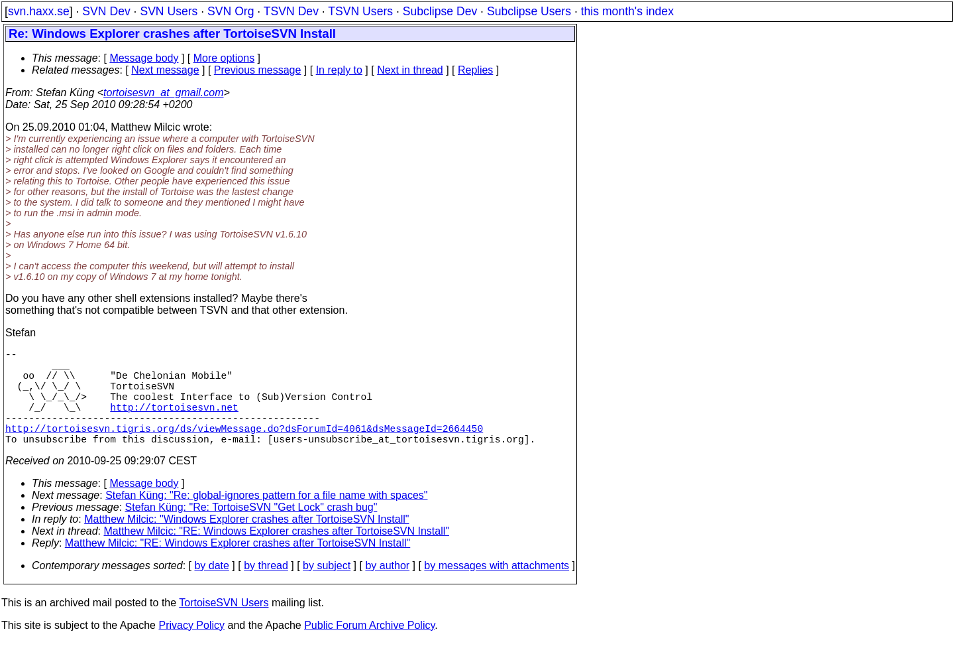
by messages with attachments (496, 589)
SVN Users (168, 11)
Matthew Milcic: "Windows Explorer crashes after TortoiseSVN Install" (246, 543)
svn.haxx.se (39, 11)
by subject (326, 589)
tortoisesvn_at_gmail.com (163, 92)
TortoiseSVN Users (223, 626)
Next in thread (410, 70)
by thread (266, 589)
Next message (165, 70)
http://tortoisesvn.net (174, 422)
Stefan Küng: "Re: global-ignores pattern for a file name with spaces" (266, 519)
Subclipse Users (529, 11)
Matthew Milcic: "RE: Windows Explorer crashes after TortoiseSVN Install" (276, 555)
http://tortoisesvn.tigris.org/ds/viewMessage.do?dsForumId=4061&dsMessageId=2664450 (244, 449)
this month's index (627, 11)
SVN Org (230, 11)
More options (224, 58)
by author (387, 589)
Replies (475, 70)
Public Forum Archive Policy (369, 649)
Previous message (257, 70)
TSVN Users (360, 11)
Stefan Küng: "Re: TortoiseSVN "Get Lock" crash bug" (251, 531)
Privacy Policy (191, 649)
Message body (143, 58)
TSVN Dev (291, 11)
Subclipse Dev (440, 11)
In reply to (339, 70)
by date (211, 589)
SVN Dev (106, 11)
